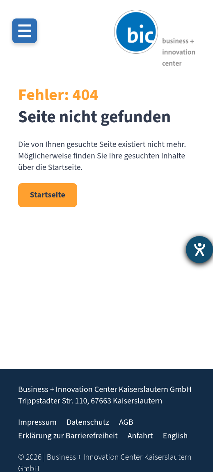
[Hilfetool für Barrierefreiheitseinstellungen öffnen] (199, 249)
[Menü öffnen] (24, 31)
